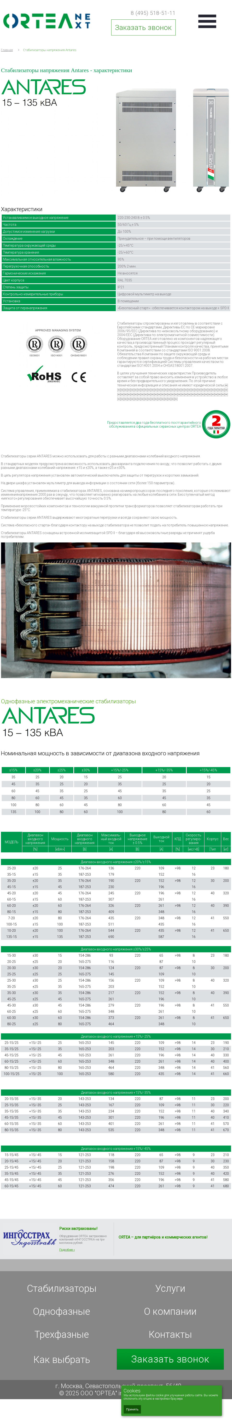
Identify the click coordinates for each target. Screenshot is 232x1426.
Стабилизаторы (62, 1289)
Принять (132, 1409)
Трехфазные (61, 1335)
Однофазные (61, 1312)
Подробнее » (67, 1249)
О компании (170, 1312)
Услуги (170, 1289)
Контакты (170, 1335)
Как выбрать (61, 1360)
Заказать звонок (143, 27)
